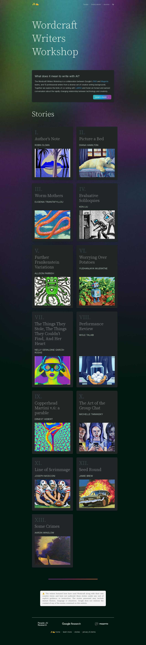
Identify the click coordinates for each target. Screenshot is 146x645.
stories (106, 4)
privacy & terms (89, 632)
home (85, 4)
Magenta (104, 81)
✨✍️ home (55, 632)
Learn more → (102, 97)
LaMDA (79, 88)
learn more (96, 4)
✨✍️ (35, 4)
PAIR (95, 81)
